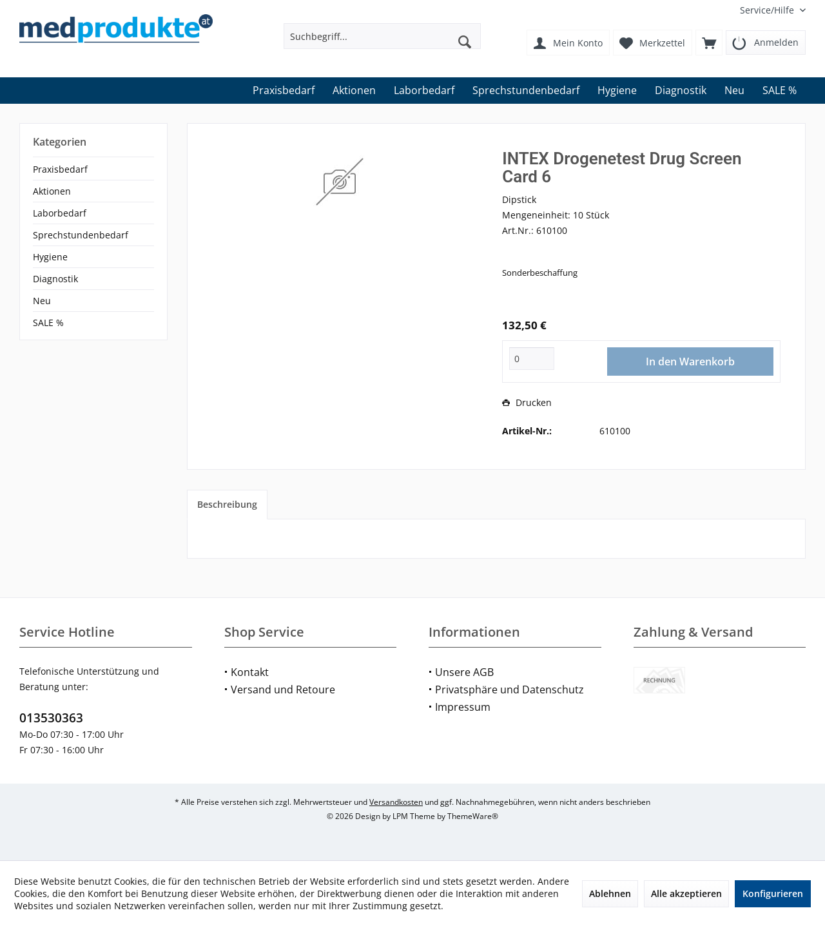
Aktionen (52, 191)
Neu (42, 300)
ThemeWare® (472, 816)
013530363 (51, 717)
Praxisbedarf (60, 169)
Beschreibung (227, 504)
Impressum (462, 707)
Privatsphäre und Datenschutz (509, 689)
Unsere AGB (464, 672)
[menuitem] (768, 10)
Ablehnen (610, 893)
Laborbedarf (59, 213)
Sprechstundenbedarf (80, 235)
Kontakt (250, 672)
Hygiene (50, 257)
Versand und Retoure (283, 689)
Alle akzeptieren (686, 893)
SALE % (48, 322)
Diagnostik (55, 279)
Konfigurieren (772, 893)
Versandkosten (396, 801)
